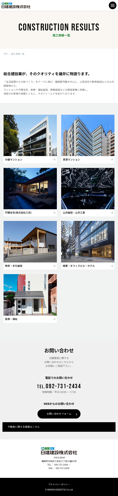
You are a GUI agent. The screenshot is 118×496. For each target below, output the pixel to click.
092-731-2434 (59, 386)
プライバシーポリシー (59, 484)
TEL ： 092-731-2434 (57, 465)
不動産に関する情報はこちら (24, 426)
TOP (6, 54)
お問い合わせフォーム (59, 413)
